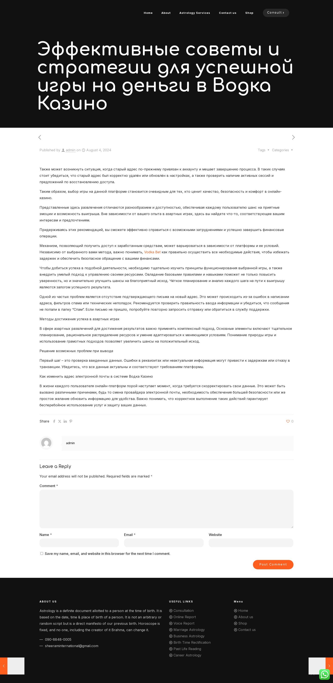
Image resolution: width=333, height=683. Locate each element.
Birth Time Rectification (192, 642)
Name (46, 535)
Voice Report (184, 623)
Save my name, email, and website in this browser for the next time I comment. (107, 553)
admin (70, 150)
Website (215, 535)
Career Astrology (187, 655)
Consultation (184, 610)
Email (129, 535)
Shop (242, 623)
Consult (276, 12)
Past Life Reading (187, 649)
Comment (49, 486)
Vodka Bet (152, 252)
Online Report (185, 617)
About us (245, 617)
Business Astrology (189, 636)
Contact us (247, 630)
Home (243, 610)
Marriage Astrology (189, 630)
